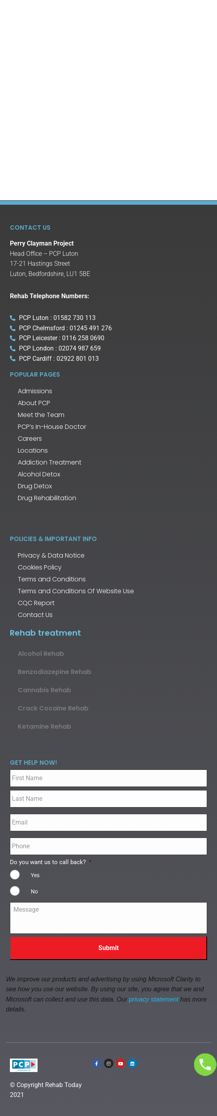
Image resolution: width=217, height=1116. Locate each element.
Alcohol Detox (39, 474)
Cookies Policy (40, 567)
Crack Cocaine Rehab (53, 708)
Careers (30, 438)
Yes (35, 875)
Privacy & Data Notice (51, 555)
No (34, 891)
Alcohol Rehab (41, 653)
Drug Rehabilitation (47, 498)
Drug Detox (35, 486)
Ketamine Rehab (44, 726)
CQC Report (36, 603)
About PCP (34, 403)
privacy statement (153, 999)
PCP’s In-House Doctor (52, 426)
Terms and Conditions (52, 579)
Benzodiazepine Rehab (54, 671)
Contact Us (35, 614)
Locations (33, 450)
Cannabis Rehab (44, 690)
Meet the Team (41, 414)
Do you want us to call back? (50, 862)
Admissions (35, 391)
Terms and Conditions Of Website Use (76, 591)
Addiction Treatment (49, 462)
